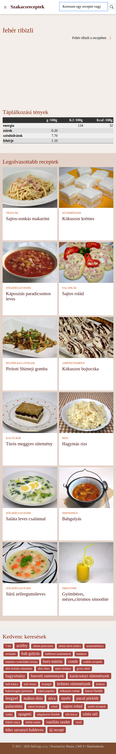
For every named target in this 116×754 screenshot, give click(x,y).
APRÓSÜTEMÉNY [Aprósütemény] (73, 363)
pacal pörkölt (87, 698)
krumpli (47, 684)
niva (51, 698)
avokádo (10, 654)
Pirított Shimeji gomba (27, 368)
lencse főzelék (93, 691)
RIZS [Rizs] (65, 438)
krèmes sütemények (73, 683)
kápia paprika (46, 691)
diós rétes (43, 668)
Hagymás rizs (74, 443)
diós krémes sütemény (18, 668)
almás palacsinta (43, 646)
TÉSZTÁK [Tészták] (12, 212)
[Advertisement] (58, 72)
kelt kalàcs (11, 684)
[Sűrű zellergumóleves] (30, 562)
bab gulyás (30, 653)
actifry (21, 645)
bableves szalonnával (58, 654)
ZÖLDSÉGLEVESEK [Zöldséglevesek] (18, 287)
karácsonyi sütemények (89, 676)
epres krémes (63, 668)
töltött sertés (32, 722)
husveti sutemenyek (47, 676)
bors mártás (52, 661)
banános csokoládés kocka (21, 661)
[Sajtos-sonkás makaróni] (30, 187)
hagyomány (15, 676)
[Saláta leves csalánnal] (30, 487)
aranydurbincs (95, 646)
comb (73, 661)
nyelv (66, 698)
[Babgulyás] (86, 487)
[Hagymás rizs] (86, 412)
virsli (78, 722)
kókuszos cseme (70, 691)
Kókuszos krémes (78, 218)
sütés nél (90, 714)
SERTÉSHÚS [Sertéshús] (70, 513)
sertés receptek (97, 706)
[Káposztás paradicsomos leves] (30, 262)
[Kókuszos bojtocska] (86, 337)
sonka (8, 714)
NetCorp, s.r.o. (39, 746)
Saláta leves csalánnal (26, 518)
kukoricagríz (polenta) (18, 691)
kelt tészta (30, 684)
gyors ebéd (83, 668)
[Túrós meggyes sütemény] (30, 412)
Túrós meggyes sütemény (29, 443)
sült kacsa (71, 714)
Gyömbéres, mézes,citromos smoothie (85, 596)
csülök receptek (92, 661)
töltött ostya (12, 722)
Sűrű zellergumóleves (25, 593)
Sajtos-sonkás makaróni (27, 218)
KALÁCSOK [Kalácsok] (13, 438)
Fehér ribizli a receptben (92, 38)
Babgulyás (71, 518)
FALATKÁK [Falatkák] (69, 287)
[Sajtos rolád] (86, 262)
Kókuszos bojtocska (80, 368)
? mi (8, 646)
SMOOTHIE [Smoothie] (69, 588)
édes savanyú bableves (24, 729)
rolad (54, 706)
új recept (56, 729)
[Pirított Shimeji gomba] (30, 337)
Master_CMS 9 (75, 746)
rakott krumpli (36, 706)
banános (81, 654)
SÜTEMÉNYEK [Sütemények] (71, 212)
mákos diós (33, 698)
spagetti (24, 714)
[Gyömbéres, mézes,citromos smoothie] (86, 562)
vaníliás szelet (58, 722)
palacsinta (13, 706)
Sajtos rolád (73, 293)
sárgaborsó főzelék (48, 714)
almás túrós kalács (70, 646)
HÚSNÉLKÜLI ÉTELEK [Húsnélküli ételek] (20, 363)
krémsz (100, 684)
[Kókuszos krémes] (86, 187)
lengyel (11, 698)
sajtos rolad (72, 706)
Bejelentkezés (95, 746)
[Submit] (111, 7)
